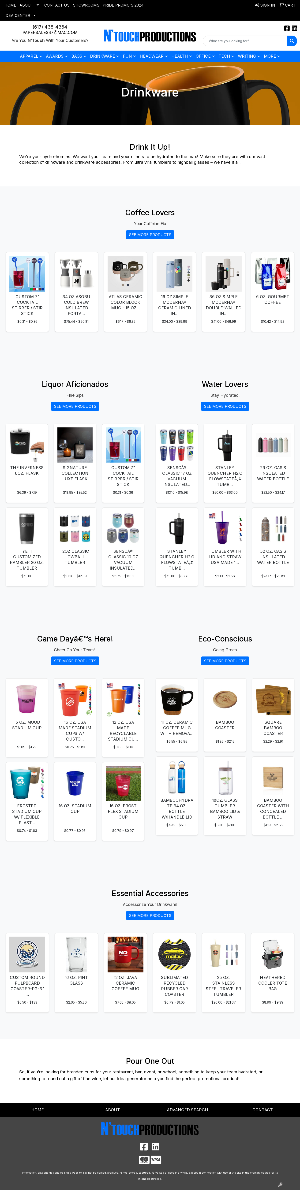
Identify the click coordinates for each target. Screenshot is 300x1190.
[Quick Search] (245, 41)
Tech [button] (224, 56)
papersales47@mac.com (50, 32)
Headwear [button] (152, 56)
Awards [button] (55, 56)
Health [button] (179, 56)
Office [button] (203, 56)
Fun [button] (127, 56)
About (26, 5)
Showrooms (86, 5)
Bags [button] (76, 56)
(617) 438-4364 (50, 27)
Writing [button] (247, 56)
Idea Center (17, 15)
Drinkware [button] (102, 56)
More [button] (270, 56)
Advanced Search (187, 1109)
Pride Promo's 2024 (123, 5)
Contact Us (57, 5)
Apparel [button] (29, 56)
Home (10, 5)
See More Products (150, 234)
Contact (262, 1109)
